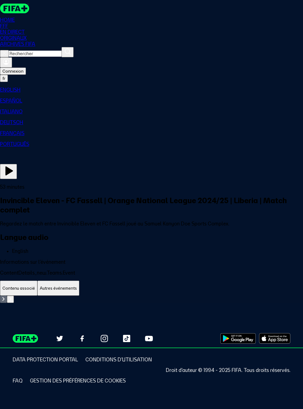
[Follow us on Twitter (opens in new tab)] (59, 338)
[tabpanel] (151, 299)
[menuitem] (151, 90)
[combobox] (35, 54)
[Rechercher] (68, 52)
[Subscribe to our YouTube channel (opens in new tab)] (149, 338)
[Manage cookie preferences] (78, 381)
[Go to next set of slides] (10, 299)
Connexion (13, 71)
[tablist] (151, 288)
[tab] (18, 288)
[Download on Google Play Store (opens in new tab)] (238, 338)
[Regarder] (8, 171)
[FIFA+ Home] (14, 8)
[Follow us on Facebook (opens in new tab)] (82, 338)
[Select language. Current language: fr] (4, 78)
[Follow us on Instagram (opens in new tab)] (104, 338)
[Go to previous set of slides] (3, 299)
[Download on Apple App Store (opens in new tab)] (274, 338)
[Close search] (4, 53)
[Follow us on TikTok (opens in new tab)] (126, 338)
